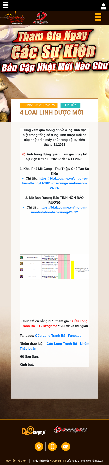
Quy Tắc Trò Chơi (16, 460)
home (13, 17)
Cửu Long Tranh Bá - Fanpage (58, 335)
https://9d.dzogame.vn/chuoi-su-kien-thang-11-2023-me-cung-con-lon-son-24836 (55, 183)
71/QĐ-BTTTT (57, 460)
